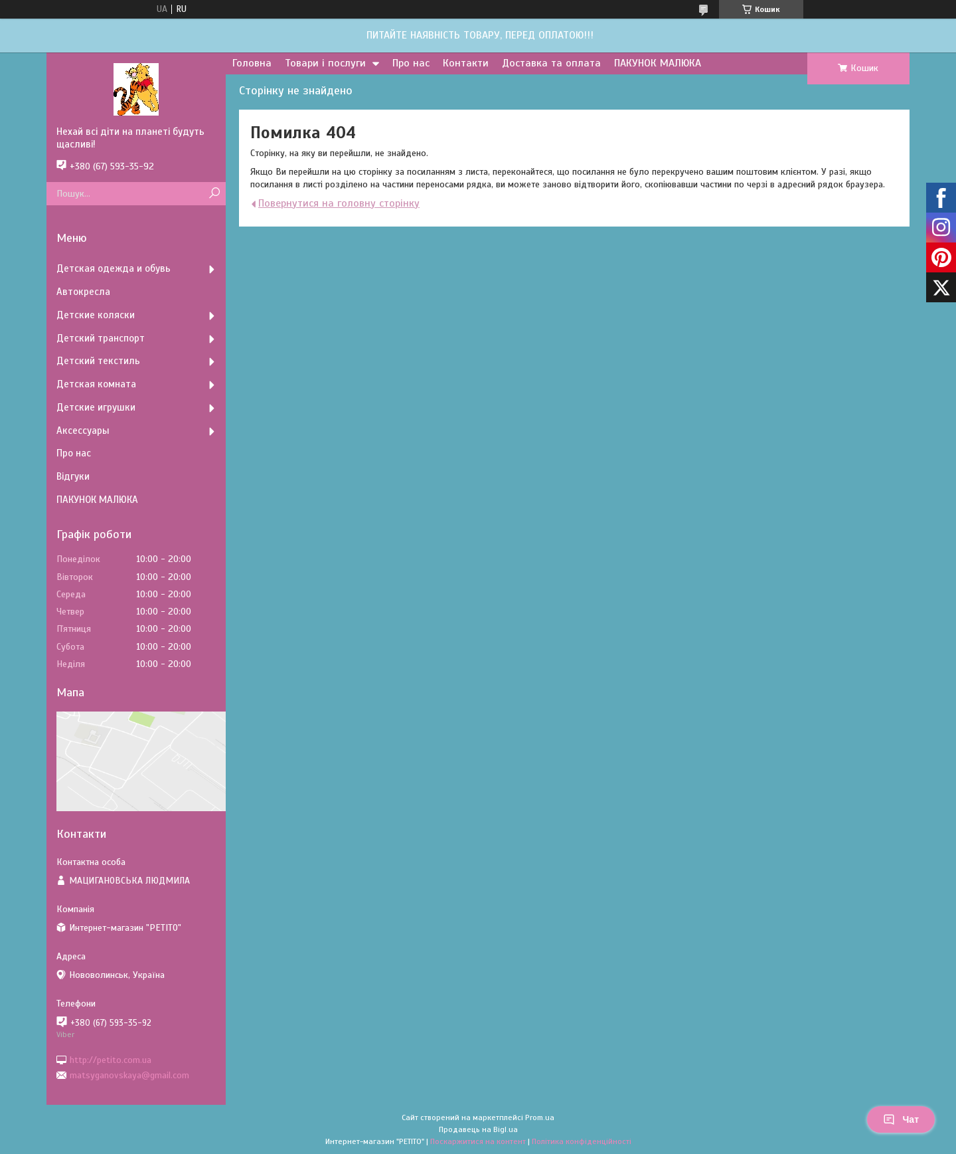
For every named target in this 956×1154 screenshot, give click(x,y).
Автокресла (83, 292)
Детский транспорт (100, 338)
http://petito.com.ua (110, 1059)
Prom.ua (539, 1117)
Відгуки (73, 476)
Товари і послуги (325, 63)
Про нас (411, 63)
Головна (252, 63)
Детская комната (96, 384)
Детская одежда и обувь (113, 268)
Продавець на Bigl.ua (478, 1129)
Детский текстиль (98, 361)
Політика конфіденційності (581, 1141)
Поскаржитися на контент (478, 1141)
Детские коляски (95, 315)
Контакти (466, 63)
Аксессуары (83, 430)
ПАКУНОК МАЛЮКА (657, 63)
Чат (901, 1119)
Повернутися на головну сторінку (339, 203)
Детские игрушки (95, 407)
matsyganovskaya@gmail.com (129, 1075)
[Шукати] (214, 193)
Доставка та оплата (551, 63)
